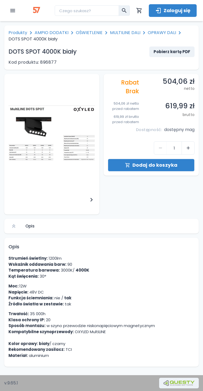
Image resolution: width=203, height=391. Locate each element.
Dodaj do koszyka (151, 165)
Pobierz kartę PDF (172, 51)
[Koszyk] (139, 10)
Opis (30, 226)
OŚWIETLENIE (89, 33)
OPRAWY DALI (162, 33)
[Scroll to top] (14, 226)
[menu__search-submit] (124, 10)
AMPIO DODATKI (51, 33)
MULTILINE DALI (125, 33)
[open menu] (12, 10)
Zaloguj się (172, 10)
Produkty (17, 33)
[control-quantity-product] (160, 148)
